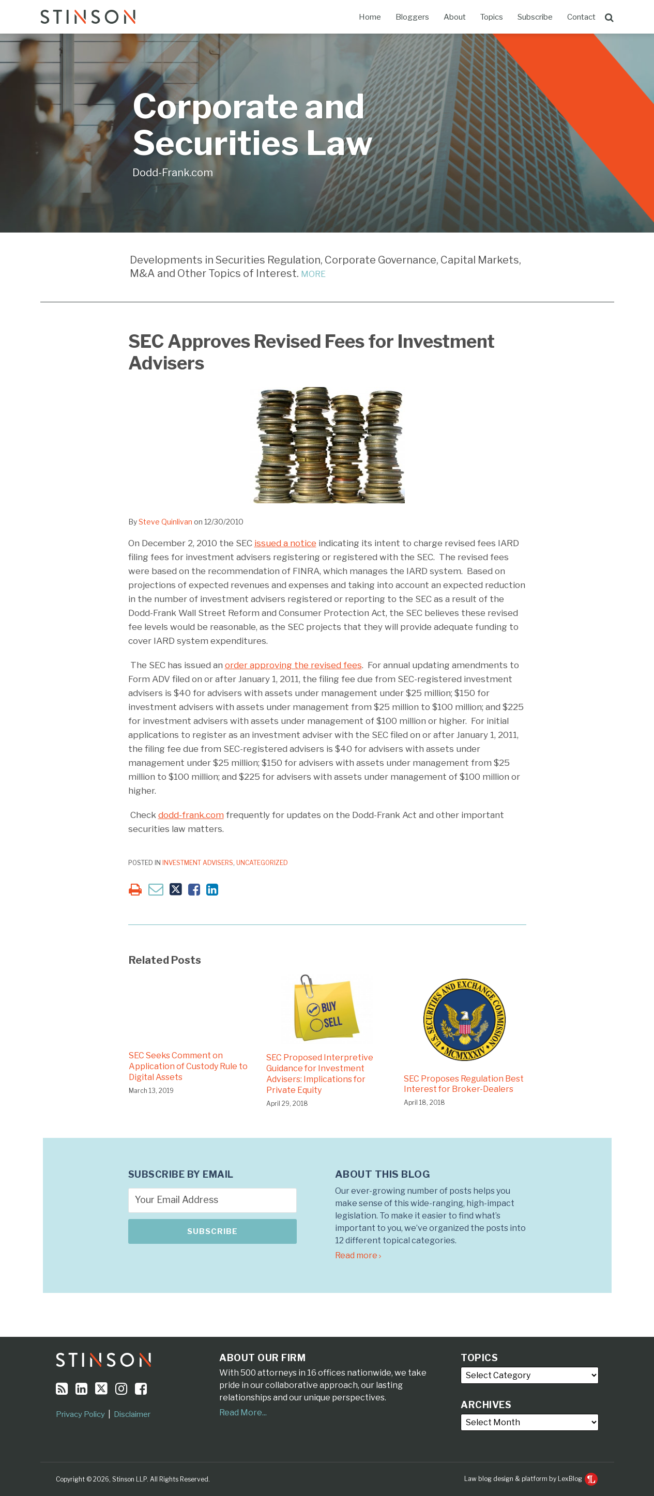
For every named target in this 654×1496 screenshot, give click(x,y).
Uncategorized (262, 863)
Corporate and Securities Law (252, 125)
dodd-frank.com (191, 815)
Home (370, 17)
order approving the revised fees (293, 665)
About (455, 17)
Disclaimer (132, 1414)
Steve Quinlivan (165, 521)
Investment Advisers (197, 863)
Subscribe (535, 17)
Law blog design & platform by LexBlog (531, 1479)
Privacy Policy (80, 1414)
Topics (491, 17)
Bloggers (412, 17)
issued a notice (285, 543)
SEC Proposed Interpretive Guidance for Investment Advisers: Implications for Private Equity (319, 1073)
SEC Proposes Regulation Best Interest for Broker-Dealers (464, 1084)
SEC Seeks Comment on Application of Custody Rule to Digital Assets (188, 1066)
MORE (313, 274)
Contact (581, 17)
